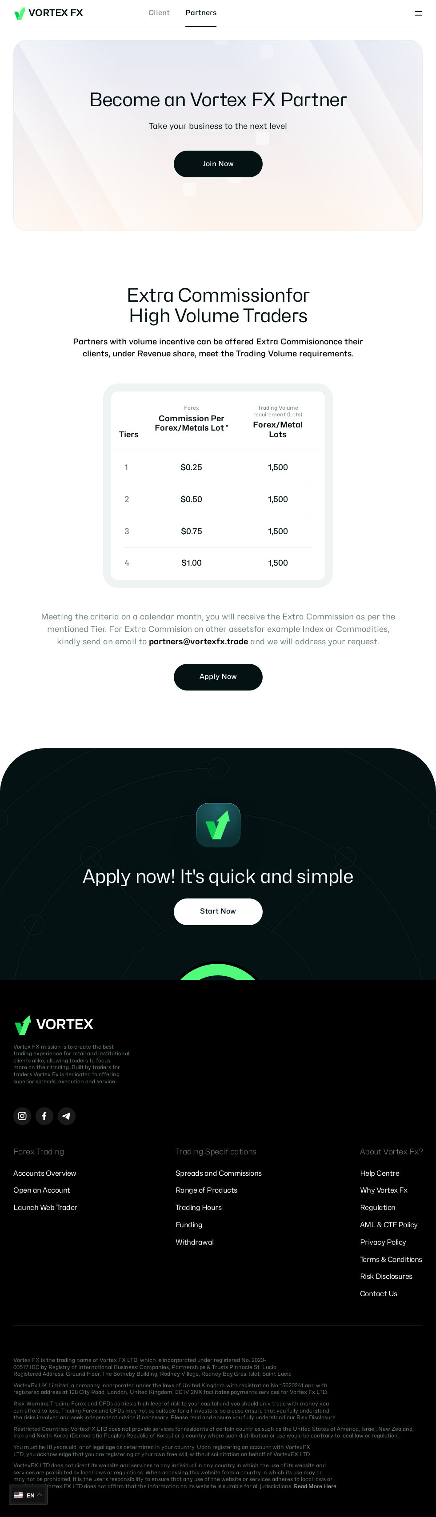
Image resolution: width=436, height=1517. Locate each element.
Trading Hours (199, 1207)
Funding (189, 1225)
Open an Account (41, 1190)
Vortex (53, 1025)
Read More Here (315, 1486)
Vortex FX (48, 13)
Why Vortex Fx (384, 1190)
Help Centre (380, 1173)
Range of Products (206, 1190)
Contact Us (378, 1293)
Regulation (378, 1207)
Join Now (218, 164)
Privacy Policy (383, 1242)
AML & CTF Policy (389, 1225)
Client (159, 12)
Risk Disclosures (386, 1276)
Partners (200, 12)
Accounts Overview (44, 1173)
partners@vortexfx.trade (198, 642)
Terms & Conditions (391, 1259)
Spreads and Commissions (219, 1173)
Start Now (218, 911)
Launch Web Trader (45, 1207)
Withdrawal (195, 1242)
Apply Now (218, 676)
